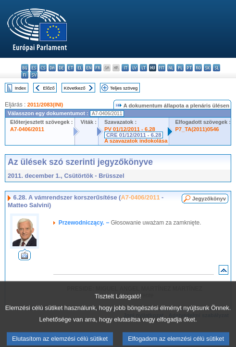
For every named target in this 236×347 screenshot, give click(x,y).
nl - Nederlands (170, 67)
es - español (33, 67)
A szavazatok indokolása (135, 141)
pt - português (189, 67)
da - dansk (52, 67)
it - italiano (125, 67)
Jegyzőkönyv (209, 198)
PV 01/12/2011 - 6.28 (129, 129)
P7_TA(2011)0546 (197, 129)
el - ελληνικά (79, 67)
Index (20, 88)
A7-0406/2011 (27, 129)
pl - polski (180, 67)
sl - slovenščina (216, 67)
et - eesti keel (70, 67)
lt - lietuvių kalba (143, 67)
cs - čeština (43, 67)
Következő (75, 88)
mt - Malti (161, 67)
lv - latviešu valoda (134, 67)
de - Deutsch (61, 67)
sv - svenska (33, 75)
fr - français (97, 67)
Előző (49, 88)
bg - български (24, 67)
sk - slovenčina (207, 67)
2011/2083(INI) (45, 104)
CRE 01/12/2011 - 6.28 (133, 135)
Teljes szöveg (124, 88)
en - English (88, 67)
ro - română (198, 67)
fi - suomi (24, 75)
